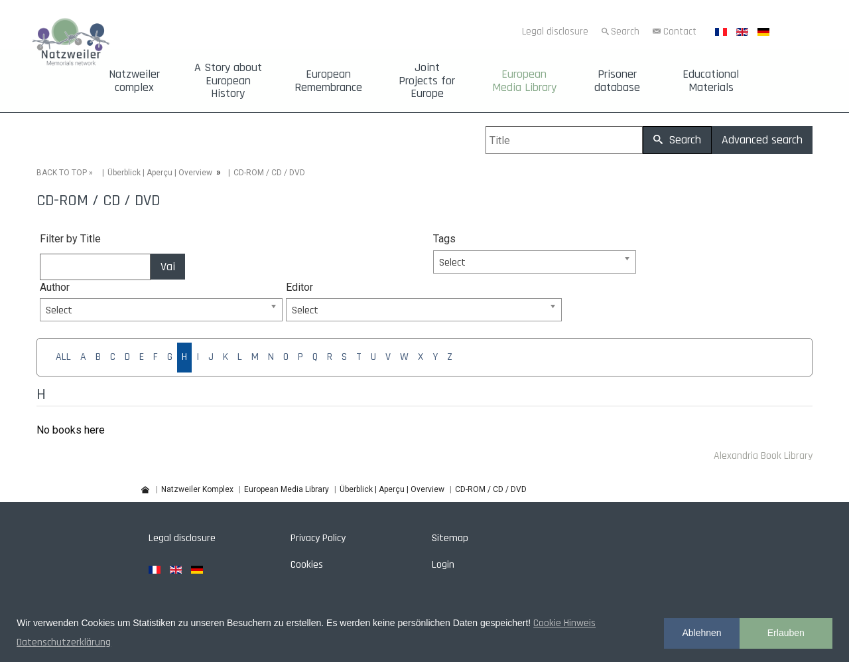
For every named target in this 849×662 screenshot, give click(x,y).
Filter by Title (70, 238)
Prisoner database (617, 81)
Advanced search (762, 139)
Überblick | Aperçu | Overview (159, 172)
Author (55, 287)
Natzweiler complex (134, 81)
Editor (299, 287)
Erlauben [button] (786, 632)
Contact (679, 31)
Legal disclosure (555, 31)
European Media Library (524, 81)
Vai (168, 266)
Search (625, 31)
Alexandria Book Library (763, 456)
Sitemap (450, 538)
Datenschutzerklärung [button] (64, 642)
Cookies (307, 565)
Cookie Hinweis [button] (564, 623)
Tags (444, 238)
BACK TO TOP (61, 172)
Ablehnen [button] (701, 632)
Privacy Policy (318, 538)
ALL (63, 357)
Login (443, 565)
